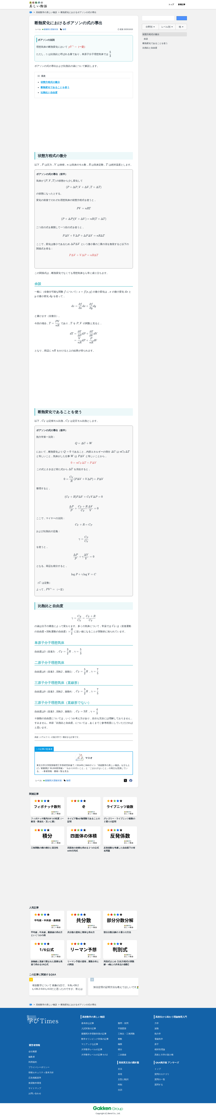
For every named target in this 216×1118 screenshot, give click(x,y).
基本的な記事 (87, 1023)
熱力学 (157, 1033)
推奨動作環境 (34, 1082)
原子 (156, 1044)
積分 (120, 1049)
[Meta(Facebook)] (131, 780)
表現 (120, 1074)
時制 (120, 1084)
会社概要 (32, 1051)
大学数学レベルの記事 (91, 1049)
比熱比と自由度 (49, 92)
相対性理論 (159, 1049)
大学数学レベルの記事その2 (94, 1054)
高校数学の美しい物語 (46, 12)
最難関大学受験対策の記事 (93, 1033)
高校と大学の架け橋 (163, 1054)
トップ (171, 4)
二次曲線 (122, 1054)
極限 (120, 1044)
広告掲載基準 (34, 1077)
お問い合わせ (34, 1093)
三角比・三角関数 (126, 1033)
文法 (120, 1068)
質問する (158, 1084)
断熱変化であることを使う (55, 87)
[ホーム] (30, 12)
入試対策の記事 (88, 1028)
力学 (156, 1023)
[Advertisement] (83, 124)
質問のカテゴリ (161, 1074)
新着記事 (181, 4)
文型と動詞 (123, 1079)
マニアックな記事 (89, 1044)
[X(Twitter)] (125, 780)
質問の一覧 (159, 1079)
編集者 (31, 1056)
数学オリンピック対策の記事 (95, 1038)
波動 (156, 1028)
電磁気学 (158, 1038)
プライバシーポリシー (39, 1067)
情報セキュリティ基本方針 (41, 1072)
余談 (146, 39)
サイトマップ (34, 1088)
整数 (120, 1038)
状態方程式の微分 (50, 82)
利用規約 (32, 1061)
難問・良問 (123, 1023)
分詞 (120, 1089)
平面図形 (122, 1028)
